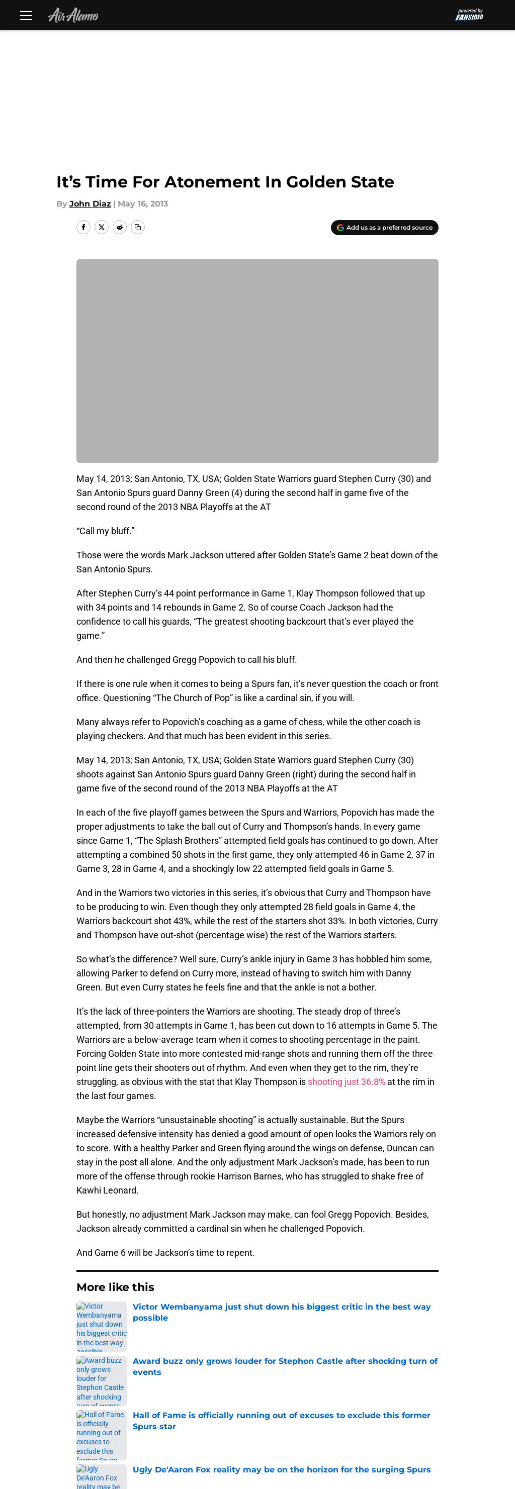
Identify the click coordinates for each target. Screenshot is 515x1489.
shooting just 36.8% (346, 1081)
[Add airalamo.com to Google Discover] (385, 227)
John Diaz (90, 204)
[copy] (138, 227)
